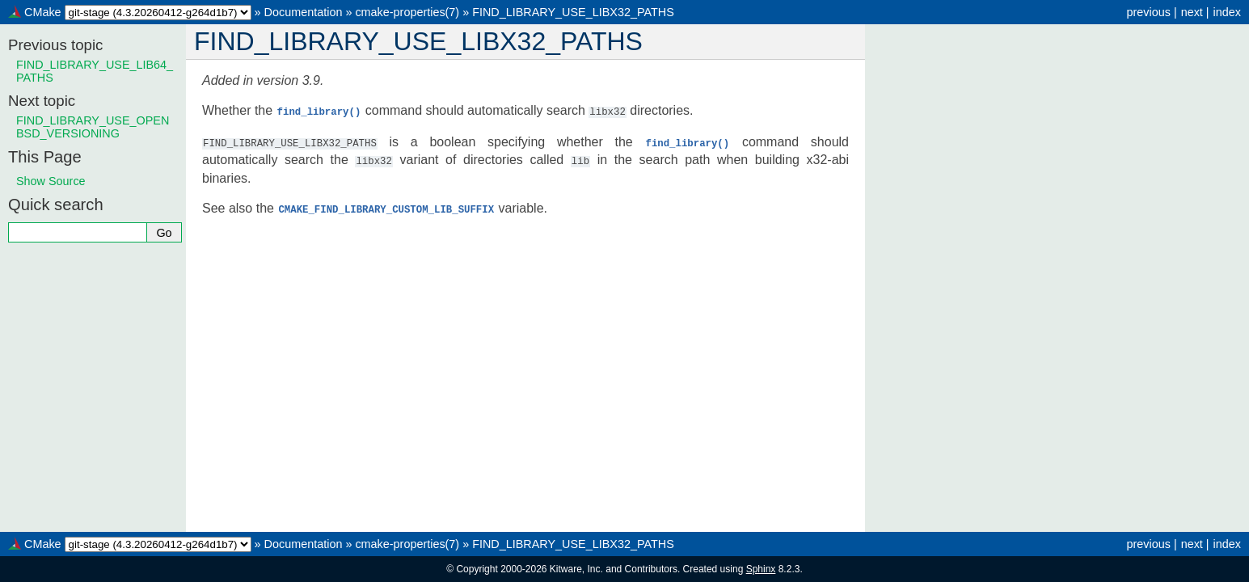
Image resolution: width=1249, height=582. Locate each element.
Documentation (303, 12)
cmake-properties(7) (407, 12)
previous (1148, 12)
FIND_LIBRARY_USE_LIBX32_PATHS (573, 12)
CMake (42, 12)
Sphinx (761, 569)
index (1227, 12)
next (1192, 12)
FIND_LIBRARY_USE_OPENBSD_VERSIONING (92, 127)
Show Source (51, 181)
